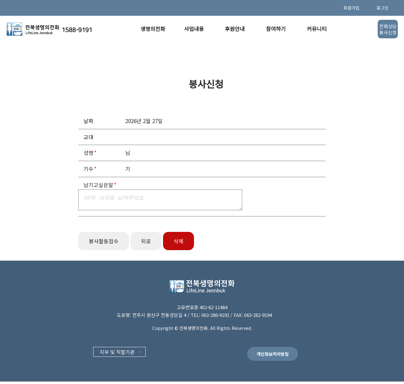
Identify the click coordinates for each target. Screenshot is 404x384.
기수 (88, 169)
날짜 (88, 121)
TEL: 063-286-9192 (210, 317)
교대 (88, 137)
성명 (88, 152)
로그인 (382, 8)
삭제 (178, 243)
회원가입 (351, 8)
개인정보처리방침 (272, 356)
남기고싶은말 (98, 185)
